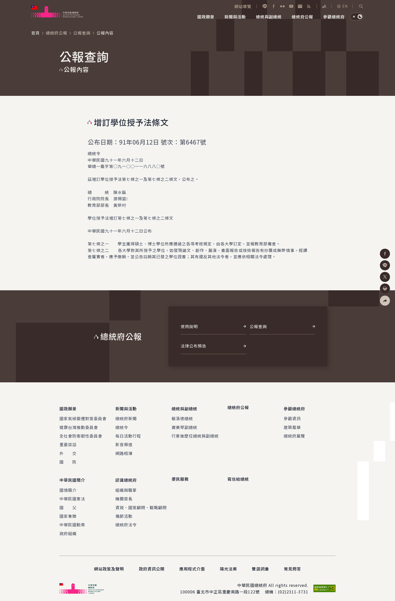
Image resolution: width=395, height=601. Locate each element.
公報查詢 (81, 33)
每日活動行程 (128, 434)
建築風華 (292, 425)
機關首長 (124, 495)
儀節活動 (124, 512)
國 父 (68, 503)
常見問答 (292, 565)
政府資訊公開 (151, 565)
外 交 (68, 451)
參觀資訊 (292, 416)
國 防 (68, 460)
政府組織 (68, 529)
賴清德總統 (182, 416)
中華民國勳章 (72, 521)
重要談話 (68, 442)
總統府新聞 (126, 416)
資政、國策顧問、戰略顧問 (141, 503)
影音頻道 (124, 442)
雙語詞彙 (260, 565)
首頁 (35, 33)
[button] (361, 6)
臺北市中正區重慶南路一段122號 (228, 588)
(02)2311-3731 (293, 588)
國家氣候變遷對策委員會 (83, 416)
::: (3, 3)
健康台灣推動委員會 (78, 425)
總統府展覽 (294, 434)
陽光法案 (228, 565)
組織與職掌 (126, 486)
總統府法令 (126, 521)
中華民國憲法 (72, 495)
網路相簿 (124, 451)
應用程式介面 (192, 565)
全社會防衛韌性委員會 (80, 434)
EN (342, 6)
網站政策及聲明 (109, 565)
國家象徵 (68, 512)
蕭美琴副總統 (184, 425)
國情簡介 (68, 486)
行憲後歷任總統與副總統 (195, 434)
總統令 (121, 425)
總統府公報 (56, 33)
